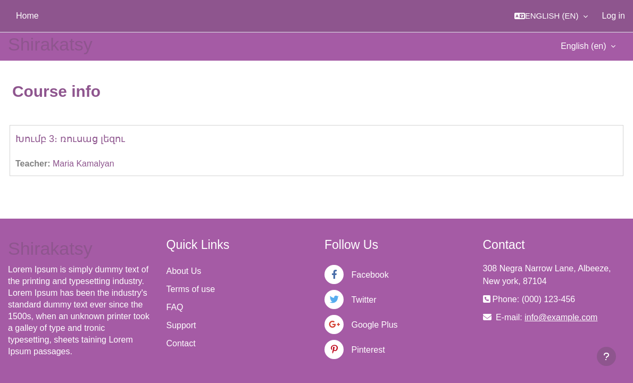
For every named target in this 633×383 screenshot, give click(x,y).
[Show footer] (606, 356)
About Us (184, 271)
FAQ (175, 307)
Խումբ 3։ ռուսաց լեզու (70, 139)
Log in (613, 15)
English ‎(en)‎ (585, 46)
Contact (181, 343)
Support (181, 325)
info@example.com (560, 317)
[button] (551, 16)
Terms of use (190, 289)
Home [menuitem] (27, 15)
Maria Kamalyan (83, 163)
